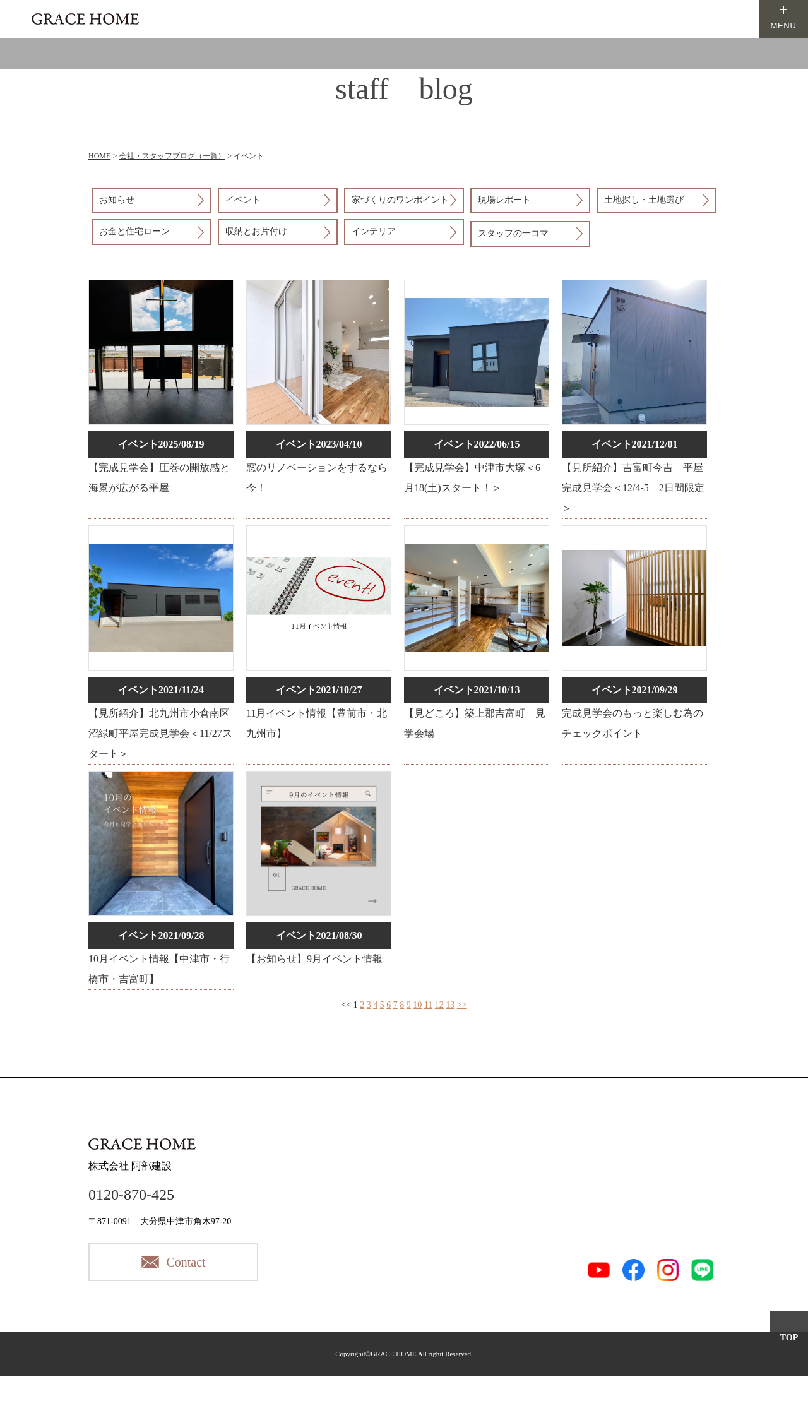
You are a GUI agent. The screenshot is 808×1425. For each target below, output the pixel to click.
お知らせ (116, 200)
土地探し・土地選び (644, 200)
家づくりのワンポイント (400, 200)
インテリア (374, 231)
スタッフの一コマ (513, 233)
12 (439, 1005)
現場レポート (504, 200)
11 (428, 1005)
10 (417, 1005)
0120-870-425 (131, 1194)
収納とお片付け (256, 231)
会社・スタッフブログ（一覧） (172, 156)
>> (462, 1005)
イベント (243, 200)
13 (450, 1005)
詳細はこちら (161, 399)
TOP (789, 1337)
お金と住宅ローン (134, 231)
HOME (99, 156)
